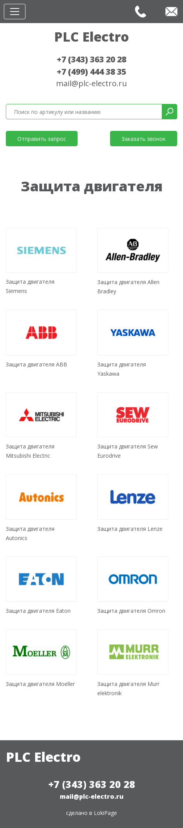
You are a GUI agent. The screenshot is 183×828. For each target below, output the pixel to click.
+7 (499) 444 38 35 (91, 71)
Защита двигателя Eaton (38, 610)
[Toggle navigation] (14, 11)
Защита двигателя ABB (36, 364)
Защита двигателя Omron (131, 610)
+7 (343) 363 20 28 (91, 59)
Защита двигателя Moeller (40, 683)
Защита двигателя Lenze (130, 528)
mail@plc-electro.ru (91, 83)
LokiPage (105, 812)
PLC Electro (91, 36)
